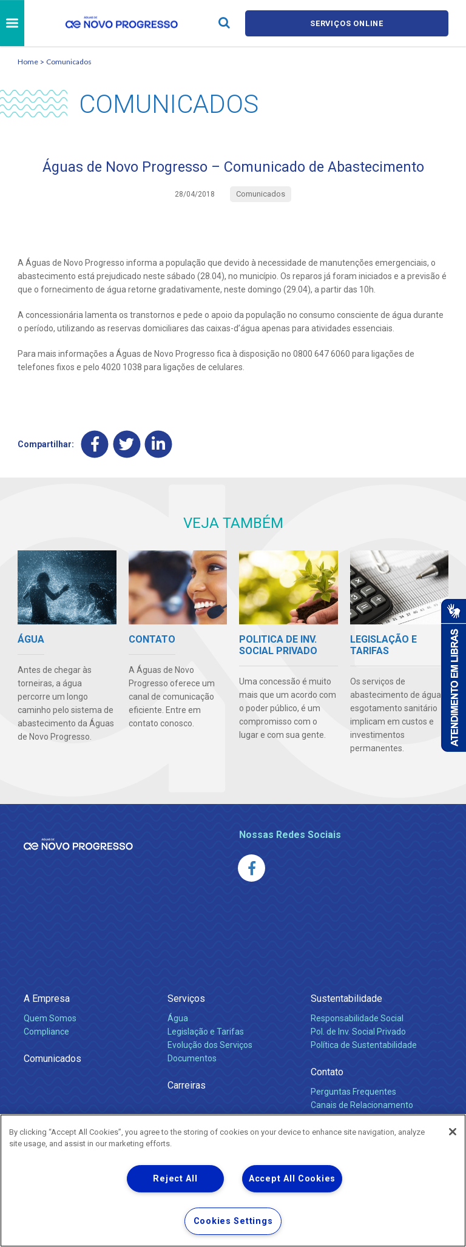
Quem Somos (50, 1018)
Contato (327, 1072)
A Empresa (47, 998)
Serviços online (347, 23)
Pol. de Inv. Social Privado (358, 1031)
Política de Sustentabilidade (364, 1045)
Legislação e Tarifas (205, 1031)
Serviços (186, 998)
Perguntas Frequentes (353, 1092)
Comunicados (69, 61)
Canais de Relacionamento (362, 1105)
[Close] (452, 1131)
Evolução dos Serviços (209, 1045)
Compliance (46, 1031)
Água (177, 1018)
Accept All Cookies (292, 1179)
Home (28, 61)
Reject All (175, 1179)
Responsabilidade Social (357, 1018)
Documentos (192, 1058)
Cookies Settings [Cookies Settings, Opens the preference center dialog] (233, 1221)
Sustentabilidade (346, 998)
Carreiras (186, 1085)
